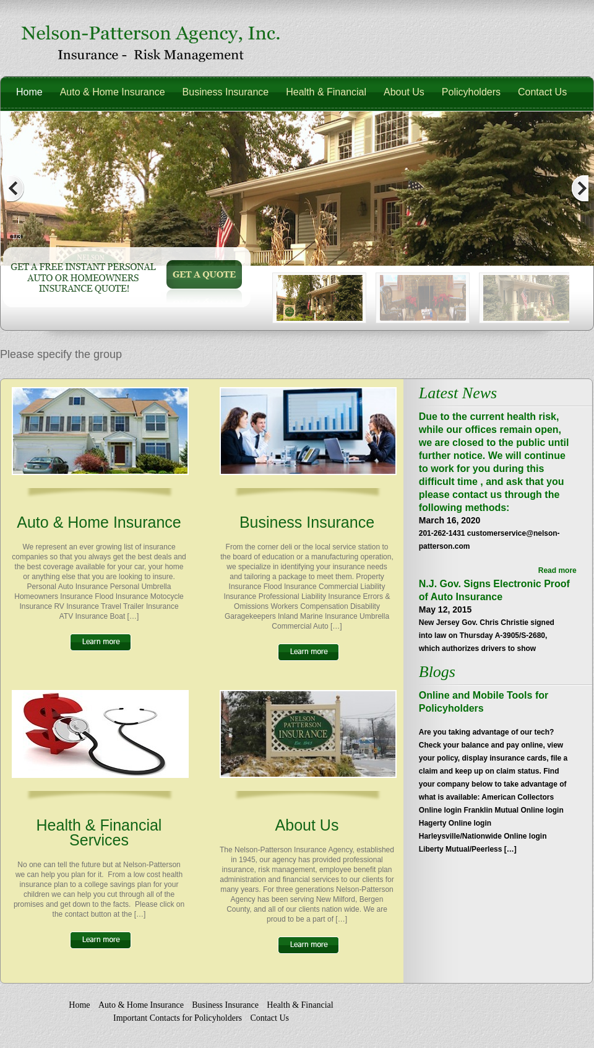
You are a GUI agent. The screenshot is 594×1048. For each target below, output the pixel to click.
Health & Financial (326, 92)
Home (29, 92)
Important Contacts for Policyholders (177, 1018)
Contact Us (542, 92)
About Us (404, 92)
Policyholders (471, 92)
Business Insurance (226, 92)
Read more (557, 570)
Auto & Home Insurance (112, 92)
